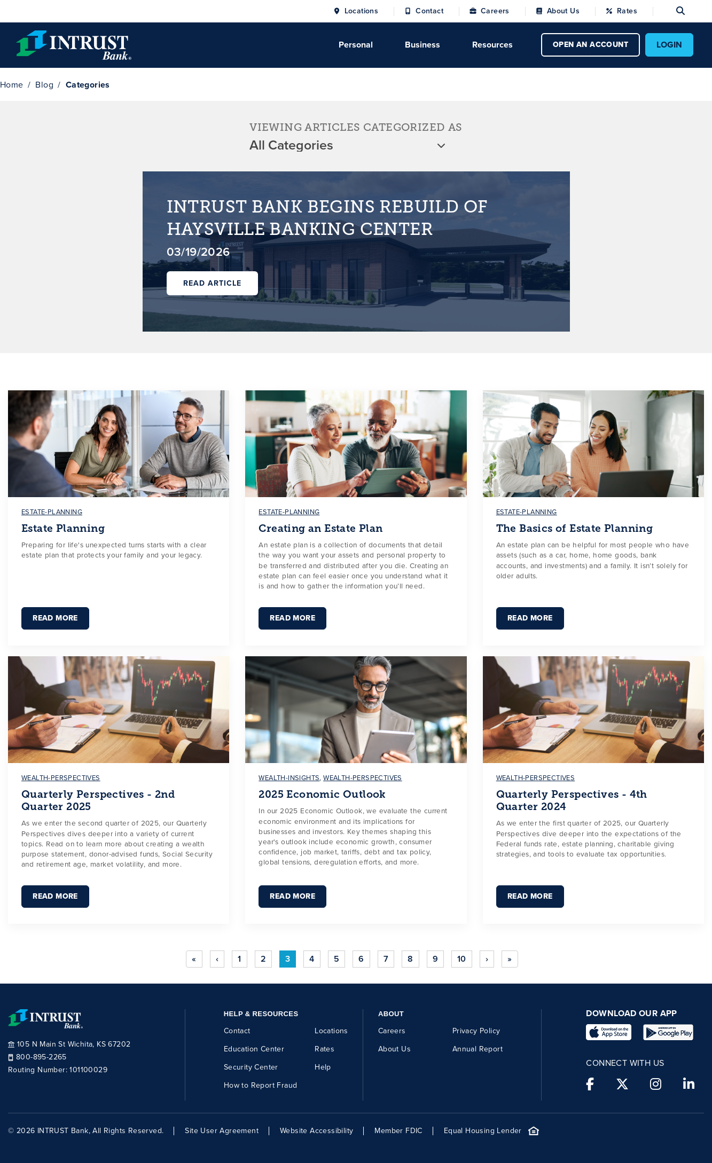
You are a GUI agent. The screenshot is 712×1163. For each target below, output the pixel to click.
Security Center (251, 1067)
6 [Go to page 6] (361, 959)
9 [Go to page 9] (435, 959)
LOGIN (669, 44)
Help (323, 1067)
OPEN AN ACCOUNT (590, 44)
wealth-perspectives (60, 778)
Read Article (212, 283)
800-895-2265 (37, 1057)
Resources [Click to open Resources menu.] (492, 44)
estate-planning (51, 512)
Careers (495, 11)
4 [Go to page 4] (311, 959)
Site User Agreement (222, 1131)
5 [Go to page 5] (336, 959)
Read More (55, 618)
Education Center (254, 1049)
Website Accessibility (316, 1131)
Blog (44, 84)
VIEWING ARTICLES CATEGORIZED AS (355, 127)
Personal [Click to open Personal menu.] (356, 44)
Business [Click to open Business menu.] (422, 44)
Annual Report (477, 1049)
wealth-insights (289, 778)
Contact (429, 11)
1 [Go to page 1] (239, 959)
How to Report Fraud (261, 1085)
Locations (362, 11)
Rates (627, 11)
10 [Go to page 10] (461, 959)
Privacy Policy (476, 1030)
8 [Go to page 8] (410, 959)
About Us (563, 11)
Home (12, 84)
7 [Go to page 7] (386, 959)
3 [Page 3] (287, 959)
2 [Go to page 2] (263, 959)
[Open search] (669, 11)
